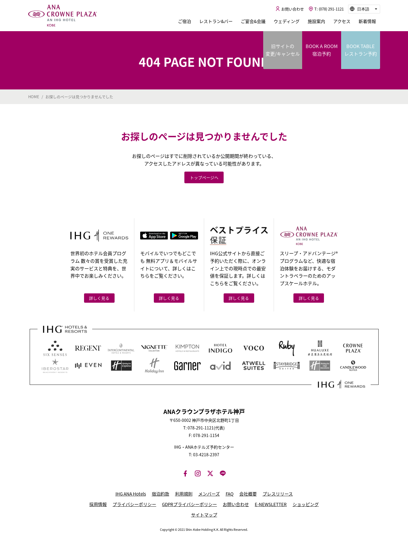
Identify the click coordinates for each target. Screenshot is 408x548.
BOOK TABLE (360, 50)
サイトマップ (204, 515)
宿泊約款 (160, 494)
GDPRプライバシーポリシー (189, 504)
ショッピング (306, 504)
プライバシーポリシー (134, 504)
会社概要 (248, 494)
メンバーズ (209, 494)
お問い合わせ (236, 504)
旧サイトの (282, 50)
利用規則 (184, 494)
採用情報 (98, 504)
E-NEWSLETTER (271, 504)
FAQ (230, 494)
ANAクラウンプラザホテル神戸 (62, 15)
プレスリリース (278, 494)
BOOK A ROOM (321, 50)
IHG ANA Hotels (130, 494)
